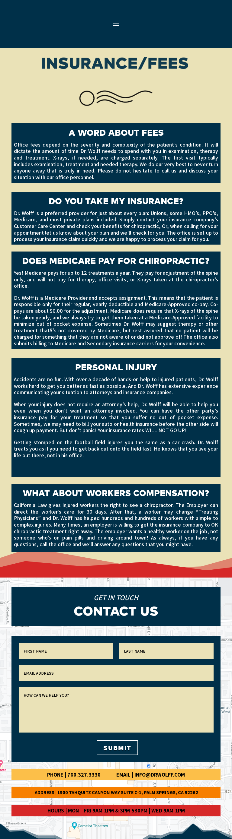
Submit (117, 747)
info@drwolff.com (159, 774)
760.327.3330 (84, 774)
